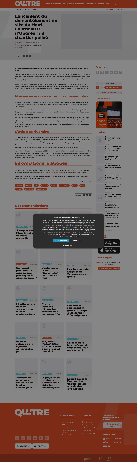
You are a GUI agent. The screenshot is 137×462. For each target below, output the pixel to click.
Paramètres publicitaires (49, 234)
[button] (68, 245)
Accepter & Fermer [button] (61, 240)
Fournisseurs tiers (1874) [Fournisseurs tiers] (54, 227)
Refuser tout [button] (77, 240)
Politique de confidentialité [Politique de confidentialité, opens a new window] (72, 236)
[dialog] (68, 231)
